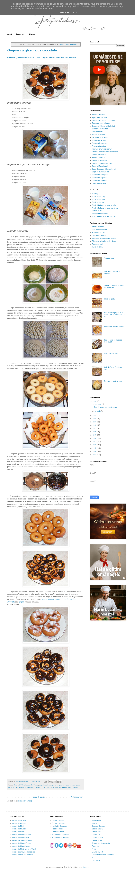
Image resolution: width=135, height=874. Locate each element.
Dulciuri (23, 785)
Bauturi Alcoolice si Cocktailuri (103, 120)
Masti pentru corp (98, 196)
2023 (95, 422)
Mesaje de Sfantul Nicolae (22, 840)
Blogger (85, 867)
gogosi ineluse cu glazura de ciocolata (48, 787)
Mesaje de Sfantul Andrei (21, 835)
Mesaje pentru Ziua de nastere (23, 852)
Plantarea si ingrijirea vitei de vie (104, 241)
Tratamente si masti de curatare (104, 217)
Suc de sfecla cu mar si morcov (106, 407)
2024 (95, 419)
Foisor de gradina (98, 233)
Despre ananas (97, 838)
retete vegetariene (99, 183)
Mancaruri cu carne (99, 143)
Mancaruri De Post (99, 140)
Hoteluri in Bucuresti (59, 826)
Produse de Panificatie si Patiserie (105, 152)
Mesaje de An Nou (19, 820)
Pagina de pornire (38, 797)
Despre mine (20, 34)
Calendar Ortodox (98, 826)
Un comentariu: (36, 781)
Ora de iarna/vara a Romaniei (103, 855)
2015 (95, 448)
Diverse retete (97, 132)
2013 (95, 455)
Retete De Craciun (99, 155)
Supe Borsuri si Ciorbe (100, 172)
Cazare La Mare (58, 820)
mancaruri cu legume (100, 175)
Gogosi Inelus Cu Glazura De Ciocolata (59, 57)
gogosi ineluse (30, 787)
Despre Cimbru (97, 829)
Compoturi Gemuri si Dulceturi (103, 126)
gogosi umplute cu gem (51, 599)
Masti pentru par (98, 202)
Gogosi (35, 785)
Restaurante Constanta (60, 838)
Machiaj (95, 194)
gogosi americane (45, 785)
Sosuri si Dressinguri (100, 166)
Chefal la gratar (109, 299)
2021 (95, 428)
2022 (95, 425)
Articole (94, 823)
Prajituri (65, 787)
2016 (95, 445)
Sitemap (32, 34)
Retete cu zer (97, 211)
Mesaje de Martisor (19, 829)
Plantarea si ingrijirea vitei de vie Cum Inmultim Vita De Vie (114, 315)
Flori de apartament (99, 230)
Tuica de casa (97, 247)
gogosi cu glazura (58, 785)
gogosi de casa (70, 785)
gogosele (29, 785)
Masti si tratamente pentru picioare (105, 208)
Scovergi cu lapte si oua (113, 381)
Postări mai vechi (77, 797)
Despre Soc (96, 832)
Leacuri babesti (97, 852)
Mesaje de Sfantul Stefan (21, 843)
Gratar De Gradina (99, 236)
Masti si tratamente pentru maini (104, 205)
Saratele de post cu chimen (114, 326)
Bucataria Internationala (101, 123)
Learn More (64, 12)
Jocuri (94, 849)
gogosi (21, 602)
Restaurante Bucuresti (60, 835)
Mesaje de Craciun (19, 823)
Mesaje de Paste (18, 832)
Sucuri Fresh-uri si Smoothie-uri (104, 169)
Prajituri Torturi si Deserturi (102, 149)
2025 (95, 415)
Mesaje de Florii (18, 826)
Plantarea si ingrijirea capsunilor (104, 238)
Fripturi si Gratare (98, 135)
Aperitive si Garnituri (99, 117)
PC (93, 858)
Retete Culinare (73, 787)
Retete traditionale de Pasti (102, 163)
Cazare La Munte (58, 823)
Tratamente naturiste (100, 214)
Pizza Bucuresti (58, 829)
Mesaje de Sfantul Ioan (20, 838)
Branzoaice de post (111, 354)
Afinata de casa (98, 227)
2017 (95, 442)
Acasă (9, 34)
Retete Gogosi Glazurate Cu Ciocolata (23, 57)
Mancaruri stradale (99, 146)
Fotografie (95, 846)
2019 (95, 435)
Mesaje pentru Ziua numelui (22, 855)
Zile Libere (96, 860)
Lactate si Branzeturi (99, 137)
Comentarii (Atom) (25, 801)
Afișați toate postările (68, 44)
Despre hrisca (97, 840)
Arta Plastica (96, 820)
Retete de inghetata (99, 160)
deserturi (17, 785)
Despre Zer (96, 835)
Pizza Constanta (58, 832)
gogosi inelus (19, 787)
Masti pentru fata (98, 199)
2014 (95, 451)
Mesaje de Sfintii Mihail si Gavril (24, 849)
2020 (95, 432)
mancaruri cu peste (99, 180)
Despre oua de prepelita (101, 843)
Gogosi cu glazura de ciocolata (32, 50)
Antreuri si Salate (98, 115)
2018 (95, 438)
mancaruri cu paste (99, 178)
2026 (95, 401)
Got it (74, 12)
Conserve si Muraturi (100, 129)
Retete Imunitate (98, 158)
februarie (98, 404)
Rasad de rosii (97, 244)
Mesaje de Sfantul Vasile (21, 846)
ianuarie (98, 411)
